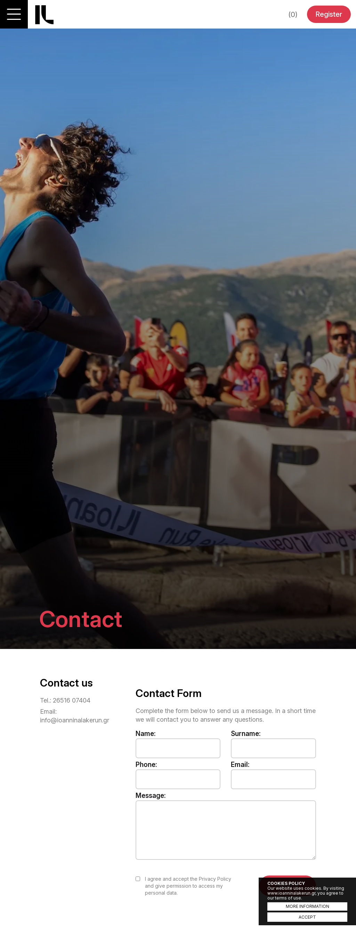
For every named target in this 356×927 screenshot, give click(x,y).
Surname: (246, 734)
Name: (146, 734)
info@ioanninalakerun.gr (74, 720)
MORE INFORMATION (307, 906)
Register (328, 14)
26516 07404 (71, 700)
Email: (240, 765)
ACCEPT (307, 917)
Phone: (146, 765)
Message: (151, 796)
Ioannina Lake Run (44, 14)
